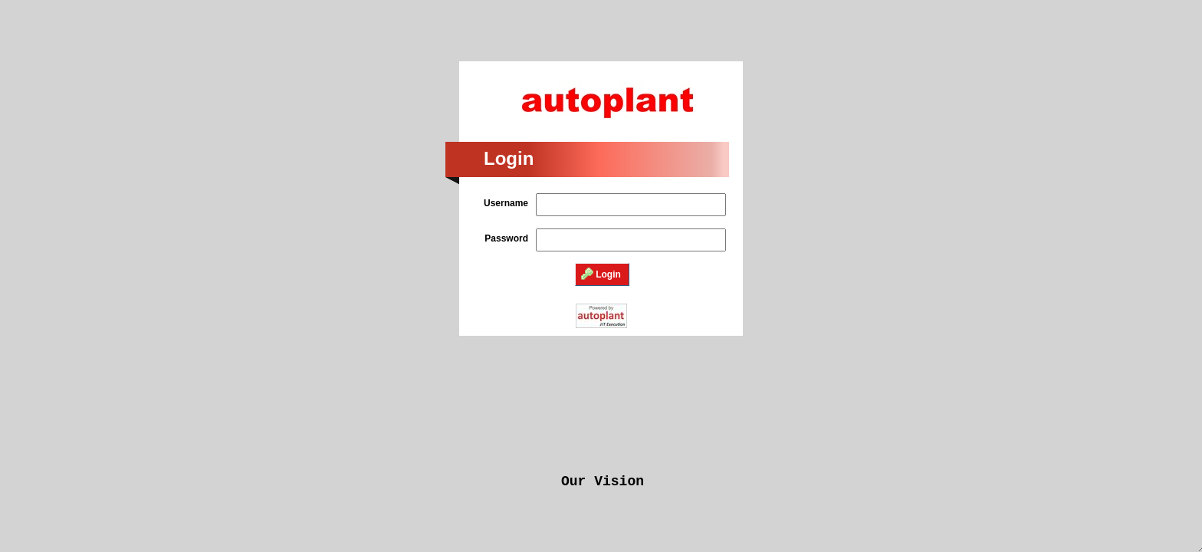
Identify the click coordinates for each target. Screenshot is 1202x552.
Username (506, 203)
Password (506, 238)
